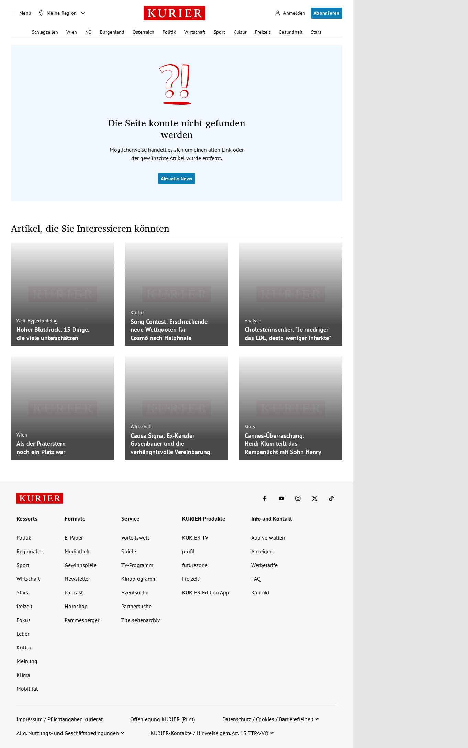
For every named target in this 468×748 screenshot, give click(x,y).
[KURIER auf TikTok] (331, 498)
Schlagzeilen (45, 32)
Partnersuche (136, 606)
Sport (219, 32)
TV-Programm (137, 565)
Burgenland (112, 32)
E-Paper (74, 537)
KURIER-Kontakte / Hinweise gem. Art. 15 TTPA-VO (209, 732)
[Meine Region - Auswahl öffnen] (83, 13)
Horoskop (76, 606)
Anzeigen (262, 551)
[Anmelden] (290, 13)
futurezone (195, 565)
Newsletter (77, 578)
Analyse (253, 321)
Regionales (29, 551)
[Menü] (21, 13)
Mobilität (27, 688)
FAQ (256, 578)
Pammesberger (82, 619)
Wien (71, 32)
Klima (23, 674)
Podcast (74, 592)
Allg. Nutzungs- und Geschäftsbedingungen (67, 732)
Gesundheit (291, 32)
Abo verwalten (268, 537)
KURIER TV (195, 537)
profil (188, 551)
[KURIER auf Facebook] (264, 498)
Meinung (26, 661)
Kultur (240, 32)
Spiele (128, 551)
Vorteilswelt (135, 537)
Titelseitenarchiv (140, 619)
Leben (23, 633)
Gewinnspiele (81, 565)
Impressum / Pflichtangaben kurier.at (59, 719)
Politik (169, 32)
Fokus (23, 619)
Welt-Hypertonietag (37, 321)
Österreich (143, 32)
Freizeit (262, 32)
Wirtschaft (194, 32)
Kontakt (260, 592)
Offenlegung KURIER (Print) (162, 719)
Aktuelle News (176, 178)
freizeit (24, 606)
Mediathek (77, 551)
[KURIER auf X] (314, 498)
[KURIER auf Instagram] (297, 498)
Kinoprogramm (139, 578)
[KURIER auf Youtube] (281, 498)
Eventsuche (134, 592)
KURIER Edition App (205, 592)
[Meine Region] (58, 13)
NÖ (88, 32)
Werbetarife (264, 565)
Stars (316, 32)
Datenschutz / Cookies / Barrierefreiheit (267, 719)
